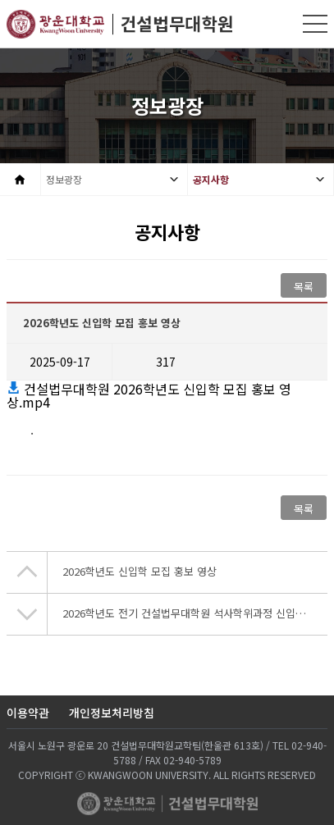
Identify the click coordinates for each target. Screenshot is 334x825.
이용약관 (28, 712)
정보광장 (64, 179)
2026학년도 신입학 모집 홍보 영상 (139, 571)
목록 (303, 286)
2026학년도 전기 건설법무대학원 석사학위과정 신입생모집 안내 (194, 613)
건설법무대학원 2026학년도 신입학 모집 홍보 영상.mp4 (149, 395)
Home (20, 179)
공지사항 (211, 179)
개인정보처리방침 (111, 712)
